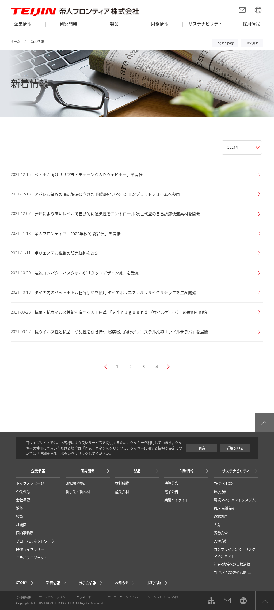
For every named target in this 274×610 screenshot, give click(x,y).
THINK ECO (223, 483)
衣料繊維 (122, 483)
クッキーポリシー (88, 597)
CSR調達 (220, 516)
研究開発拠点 (76, 483)
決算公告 (171, 483)
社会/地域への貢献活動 (232, 564)
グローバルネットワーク (35, 541)
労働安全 (221, 532)
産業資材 (122, 491)
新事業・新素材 (78, 491)
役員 (19, 516)
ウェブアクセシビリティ (124, 597)
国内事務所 (24, 532)
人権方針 (221, 541)
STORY (21, 582)
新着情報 (53, 582)
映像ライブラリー (30, 549)
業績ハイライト (176, 500)
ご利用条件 (23, 597)
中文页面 (252, 43)
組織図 (21, 524)
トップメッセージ (30, 483)
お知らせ (122, 582)
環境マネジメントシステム (235, 500)
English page (225, 43)
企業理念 (23, 491)
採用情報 (154, 582)
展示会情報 (87, 582)
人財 (217, 524)
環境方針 (221, 491)
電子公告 (171, 491)
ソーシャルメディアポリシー (167, 597)
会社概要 (23, 500)
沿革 (19, 508)
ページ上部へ (264, 600)
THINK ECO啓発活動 (230, 572)
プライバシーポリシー (53, 597)
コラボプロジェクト (31, 557)
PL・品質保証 (224, 508)
